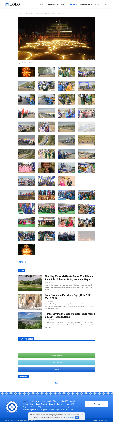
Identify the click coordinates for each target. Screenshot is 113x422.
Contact (94, 420)
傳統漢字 (64, 401)
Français (44, 404)
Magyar (25, 407)
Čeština (25, 404)
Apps (56, 369)
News (64, 4)
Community (86, 4)
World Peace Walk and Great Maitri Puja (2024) (49, 13)
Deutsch (52, 404)
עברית (67, 404)
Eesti (38, 404)
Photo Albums (28, 13)
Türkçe (51, 410)
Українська (60, 410)
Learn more (69, 417)
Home (42, 4)
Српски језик (35, 410)
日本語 (38, 407)
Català (49, 401)
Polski (60, 407)
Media (73, 4)
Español (44, 410)
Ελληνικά (60, 404)
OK (77, 418)
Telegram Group (56, 362)
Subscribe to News (56, 356)
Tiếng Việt (69, 410)
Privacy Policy (103, 420)
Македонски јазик (49, 407)
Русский (26, 410)
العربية (37, 401)
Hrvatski (72, 401)
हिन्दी (72, 404)
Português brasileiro (71, 407)
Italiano (32, 407)
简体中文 (56, 401)
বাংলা (43, 401)
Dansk (32, 404)
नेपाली (32, 401)
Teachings (52, 4)
